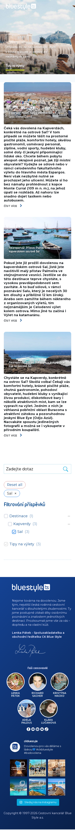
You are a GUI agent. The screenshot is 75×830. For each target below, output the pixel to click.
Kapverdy (22, 524)
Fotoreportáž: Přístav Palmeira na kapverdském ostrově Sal (29, 249)
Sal (20, 532)
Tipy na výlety (21, 544)
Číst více (13, 206)
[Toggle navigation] (68, 5)
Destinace (18, 516)
